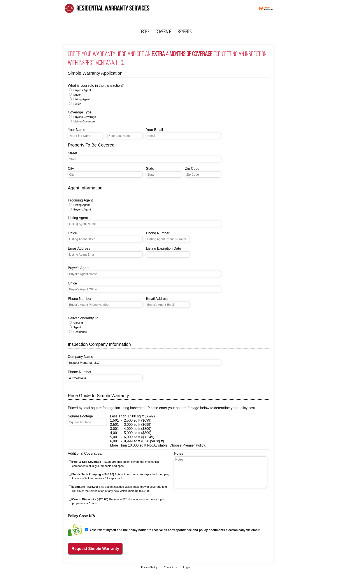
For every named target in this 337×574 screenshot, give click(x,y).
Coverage (164, 31)
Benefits (185, 31)
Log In (186, 567)
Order (144, 31)
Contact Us (170, 567)
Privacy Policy (149, 567)
